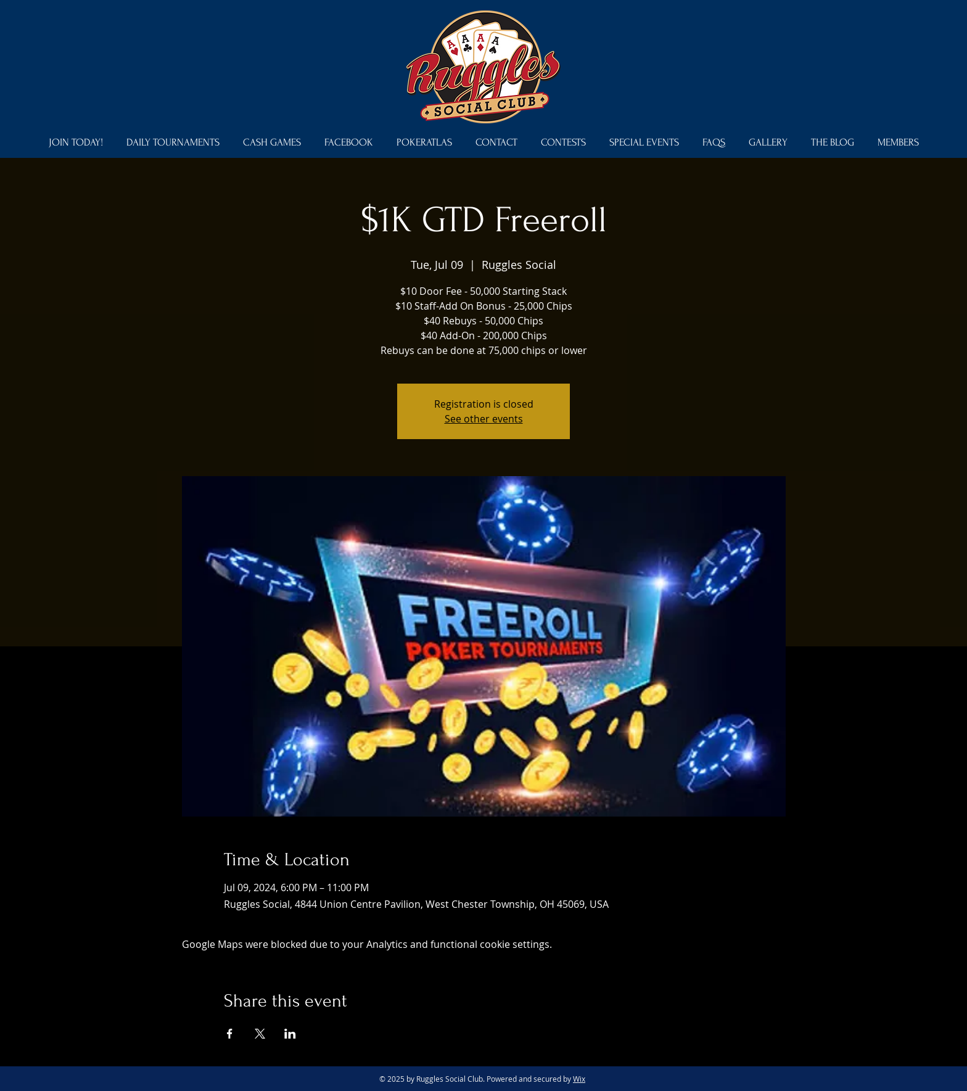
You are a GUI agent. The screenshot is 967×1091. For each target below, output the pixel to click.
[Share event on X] (260, 1034)
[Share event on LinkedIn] (290, 1034)
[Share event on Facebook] (230, 1034)
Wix (579, 1079)
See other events (484, 419)
